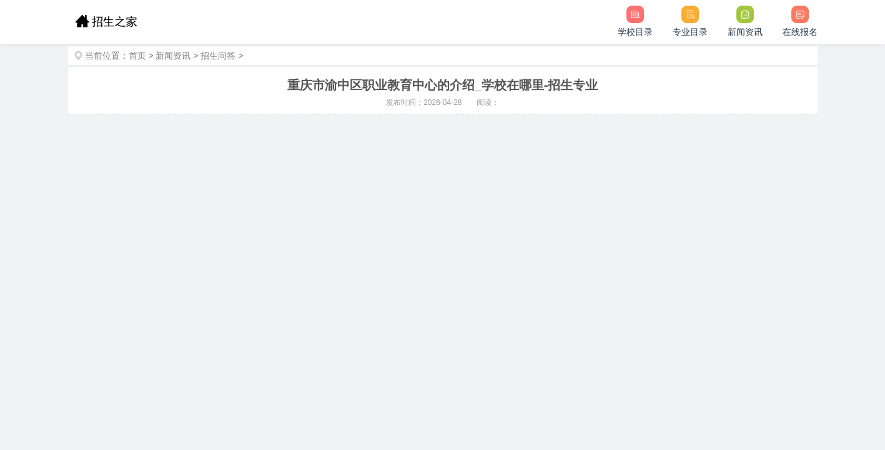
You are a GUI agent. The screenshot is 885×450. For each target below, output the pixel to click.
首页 (137, 56)
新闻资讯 (173, 56)
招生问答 (217, 56)
